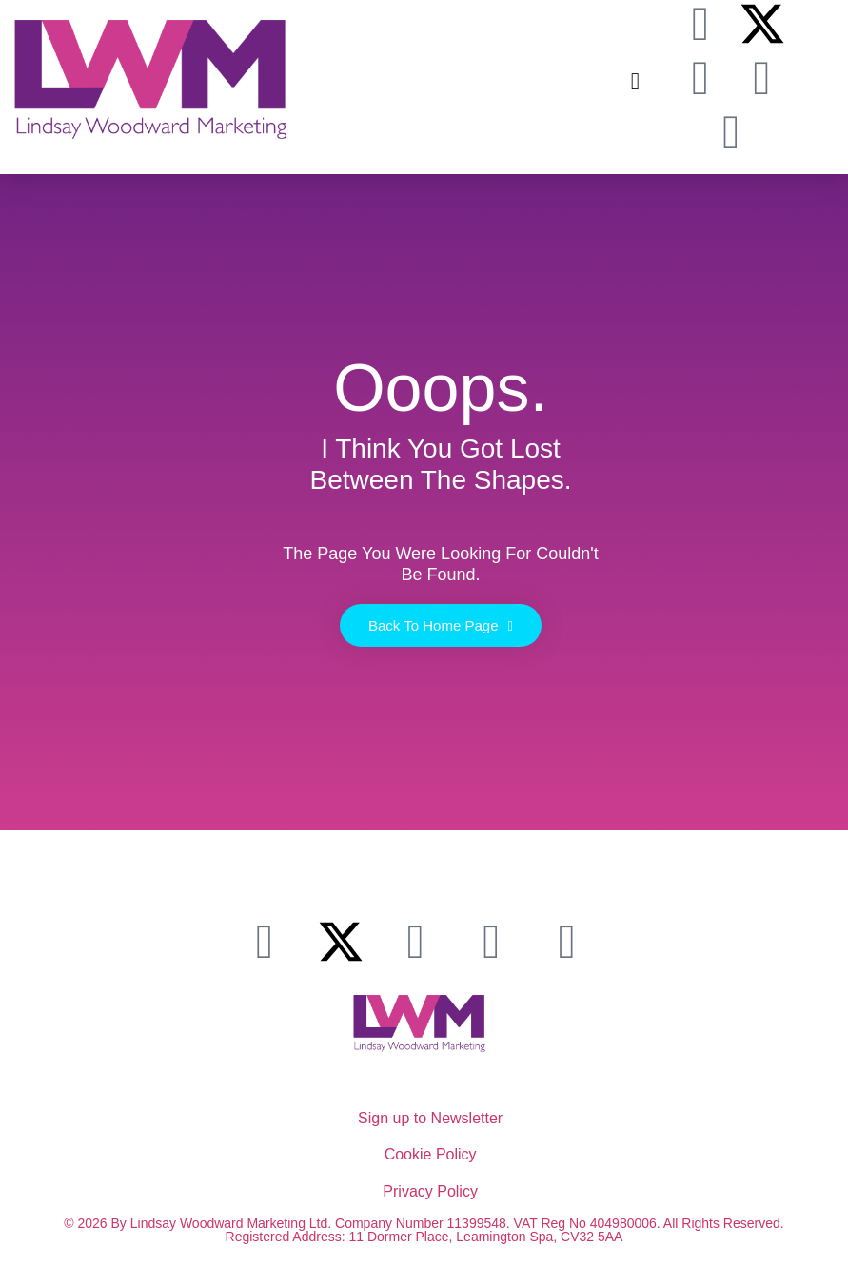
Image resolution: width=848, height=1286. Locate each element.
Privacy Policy (430, 1191)
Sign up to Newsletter (430, 1118)
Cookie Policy (431, 1154)
